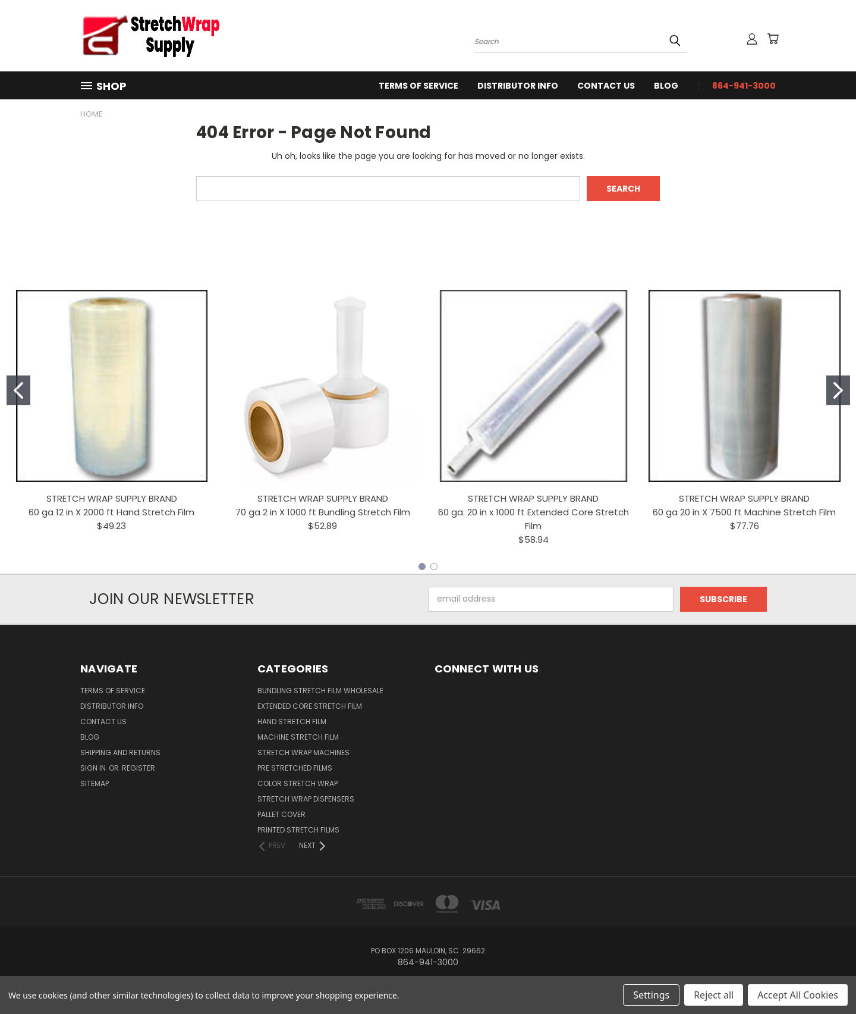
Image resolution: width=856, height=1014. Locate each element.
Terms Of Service (418, 86)
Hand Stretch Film (291, 721)
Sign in (94, 768)
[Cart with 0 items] (773, 39)
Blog (666, 86)
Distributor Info (517, 86)
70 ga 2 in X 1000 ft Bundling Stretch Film (322, 512)
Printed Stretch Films (298, 830)
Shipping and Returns (120, 752)
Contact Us (606, 86)
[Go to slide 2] (838, 390)
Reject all (714, 995)
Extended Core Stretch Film (309, 706)
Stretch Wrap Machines (303, 752)
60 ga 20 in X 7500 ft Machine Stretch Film (744, 512)
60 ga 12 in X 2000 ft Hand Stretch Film (111, 512)
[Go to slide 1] (18, 390)
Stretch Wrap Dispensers (305, 799)
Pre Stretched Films (294, 768)
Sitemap (94, 783)
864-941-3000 (744, 86)
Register (138, 768)
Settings (651, 995)
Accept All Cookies (797, 995)
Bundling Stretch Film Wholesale (320, 691)
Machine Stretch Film (298, 737)
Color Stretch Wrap (297, 783)
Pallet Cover (281, 814)
